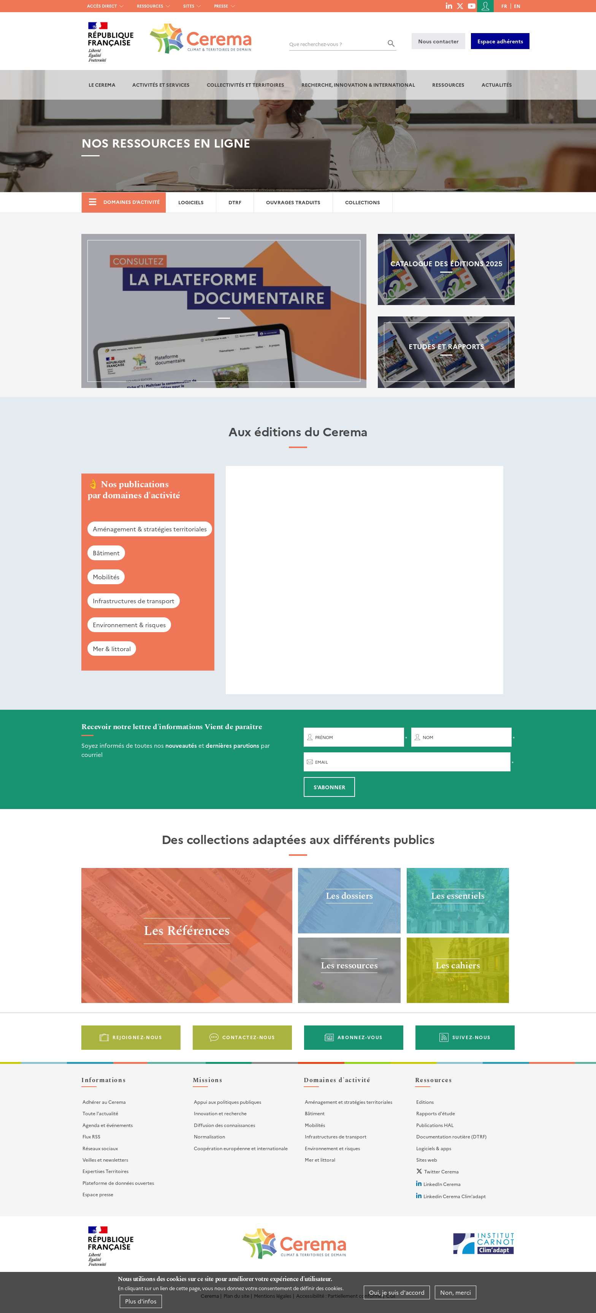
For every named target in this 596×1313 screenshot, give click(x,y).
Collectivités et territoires (245, 84)
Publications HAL (434, 1125)
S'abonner (329, 787)
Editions (425, 1101)
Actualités (497, 84)
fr (504, 6)
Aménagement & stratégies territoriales (150, 529)
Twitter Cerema (441, 1171)
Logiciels (191, 202)
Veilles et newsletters (105, 1159)
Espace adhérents (500, 41)
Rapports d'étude (435, 1113)
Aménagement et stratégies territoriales (348, 1101)
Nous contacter (438, 41)
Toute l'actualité (100, 1113)
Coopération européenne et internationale (241, 1148)
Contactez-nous (248, 1037)
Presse (221, 6)
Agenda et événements (107, 1125)
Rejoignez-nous (137, 1037)
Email (321, 762)
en (517, 6)
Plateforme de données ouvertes (118, 1182)
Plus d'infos (141, 1301)
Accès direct (102, 6)
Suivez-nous (471, 1037)
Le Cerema (102, 84)
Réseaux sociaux (100, 1148)
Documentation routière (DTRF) (451, 1136)
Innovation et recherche (220, 1113)
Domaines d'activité (131, 202)
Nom (428, 737)
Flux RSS (91, 1136)
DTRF (234, 202)
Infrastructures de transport (133, 600)
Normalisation (209, 1136)
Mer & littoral (112, 648)
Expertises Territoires (105, 1171)
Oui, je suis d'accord (397, 1292)
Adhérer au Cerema (104, 1101)
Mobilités (106, 576)
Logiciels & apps (433, 1148)
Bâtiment (106, 552)
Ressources (150, 6)
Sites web (426, 1159)
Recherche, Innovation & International (358, 84)
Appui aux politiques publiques (227, 1101)
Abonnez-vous (360, 1037)
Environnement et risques (332, 1148)
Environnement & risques (129, 624)
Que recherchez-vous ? (315, 44)
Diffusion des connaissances (224, 1125)
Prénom (324, 737)
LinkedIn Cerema (442, 1184)
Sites (188, 6)
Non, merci (455, 1292)
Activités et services (161, 84)
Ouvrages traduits (293, 202)
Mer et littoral (320, 1159)
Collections (362, 202)
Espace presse (97, 1194)
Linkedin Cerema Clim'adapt (454, 1196)
